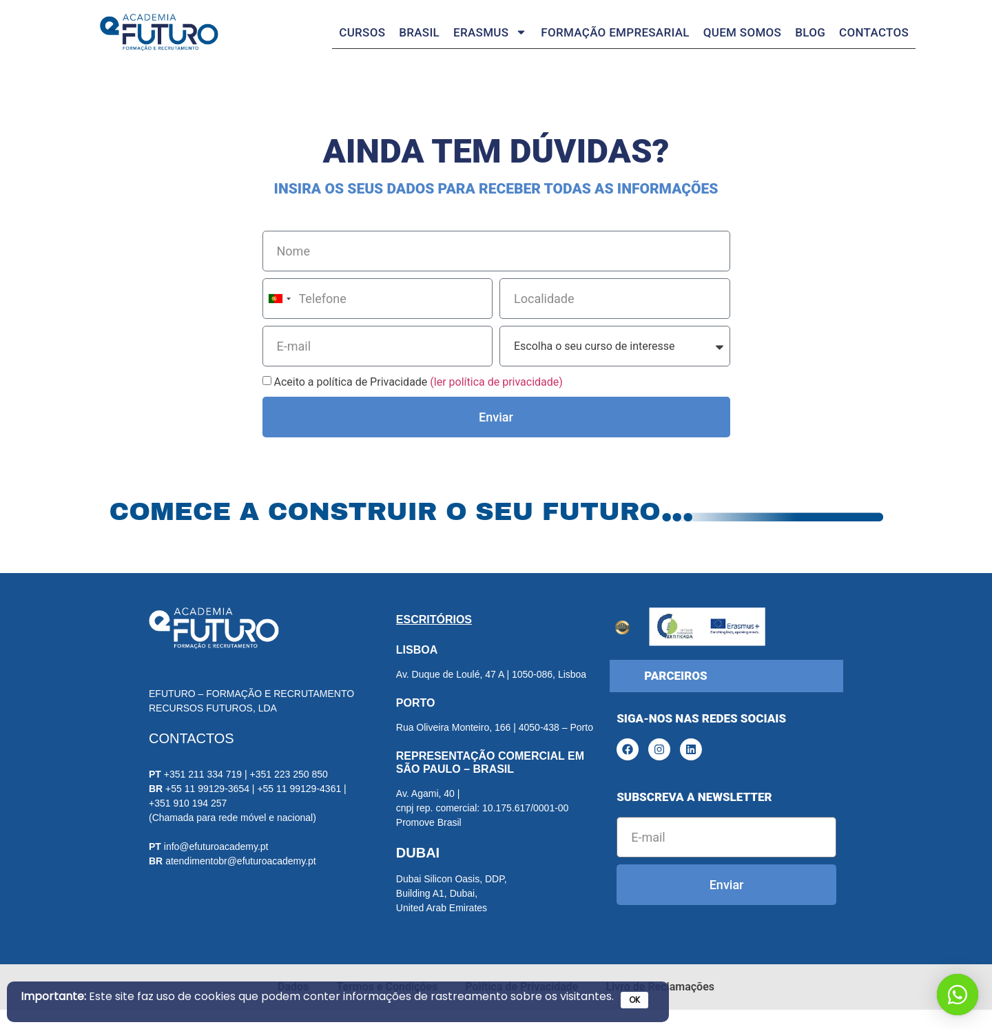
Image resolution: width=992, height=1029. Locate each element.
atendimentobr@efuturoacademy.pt (240, 879)
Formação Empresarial (615, 32)
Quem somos (742, 32)
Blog (810, 32)
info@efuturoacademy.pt (216, 865)
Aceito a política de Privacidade (417, 401)
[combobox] (279, 317)
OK (634, 1000)
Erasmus (490, 32)
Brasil (419, 32)
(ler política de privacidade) (496, 401)
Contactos (874, 32)
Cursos (362, 32)
